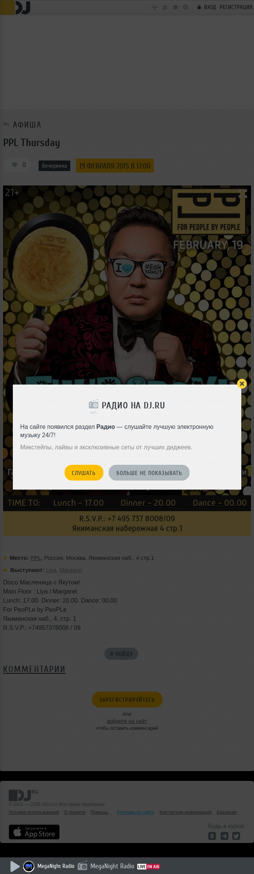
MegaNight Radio (55, 866)
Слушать (84, 472)
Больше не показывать (149, 472)
